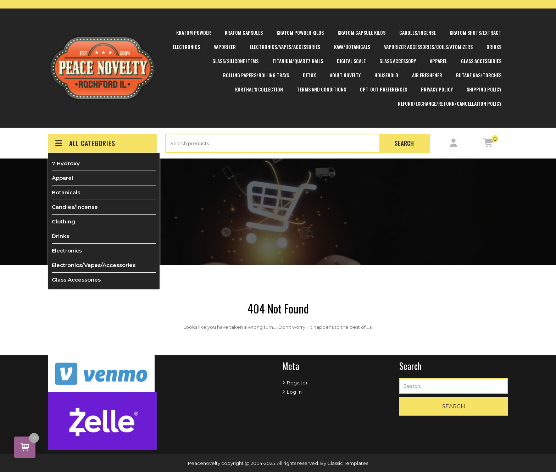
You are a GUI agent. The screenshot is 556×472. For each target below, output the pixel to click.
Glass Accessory (397, 61)
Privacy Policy (437, 89)
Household (386, 75)
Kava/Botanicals (352, 46)
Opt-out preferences (383, 89)
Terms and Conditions (321, 89)
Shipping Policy (484, 89)
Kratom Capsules (244, 32)
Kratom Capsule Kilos (361, 32)
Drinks (493, 46)
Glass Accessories (481, 61)
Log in (294, 392)
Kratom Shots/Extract (475, 32)
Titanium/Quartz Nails (297, 61)
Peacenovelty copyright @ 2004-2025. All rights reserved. (254, 463)
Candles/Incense (417, 32)
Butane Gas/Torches (478, 75)
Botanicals (66, 192)
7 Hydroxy (66, 163)
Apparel (438, 61)
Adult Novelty (345, 75)
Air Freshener (427, 75)
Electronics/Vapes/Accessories (285, 46)
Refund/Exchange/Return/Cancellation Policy (449, 103)
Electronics (186, 46)
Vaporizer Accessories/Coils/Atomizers (428, 46)
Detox (309, 75)
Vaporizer (225, 46)
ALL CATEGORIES (84, 143)
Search (404, 143)
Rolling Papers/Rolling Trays (256, 75)
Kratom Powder (193, 32)
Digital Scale (351, 61)
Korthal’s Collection (259, 89)
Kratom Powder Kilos (300, 32)
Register (297, 382)
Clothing (63, 221)
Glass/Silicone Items (235, 61)
